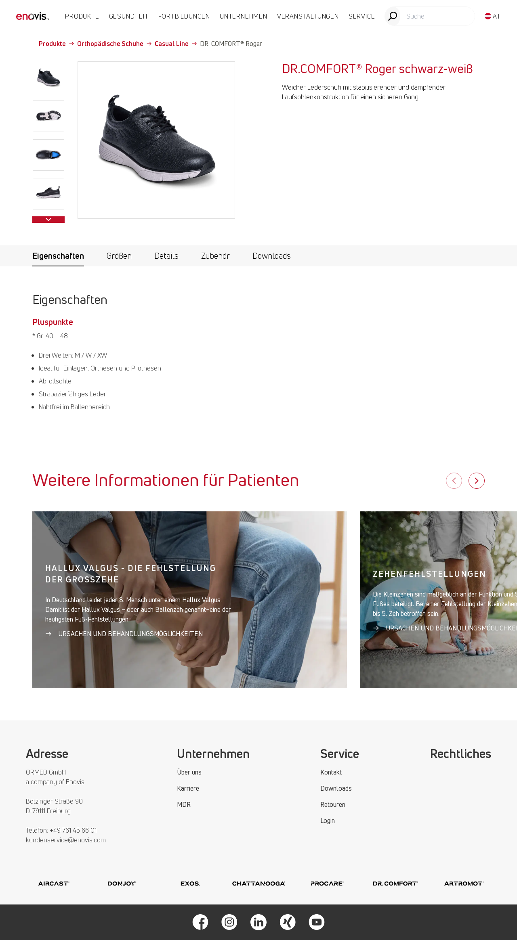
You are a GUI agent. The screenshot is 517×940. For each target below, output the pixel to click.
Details (166, 255)
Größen (119, 255)
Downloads (271, 255)
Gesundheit (129, 16)
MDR (184, 804)
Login (327, 820)
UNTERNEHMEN (243, 16)
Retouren (332, 804)
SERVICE (362, 16)
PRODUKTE (82, 16)
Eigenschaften (58, 255)
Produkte (56, 43)
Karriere (188, 788)
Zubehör (215, 255)
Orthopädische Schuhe (114, 43)
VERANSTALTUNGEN (308, 16)
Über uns (189, 772)
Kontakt (331, 772)
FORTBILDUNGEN (184, 16)
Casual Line (176, 43)
